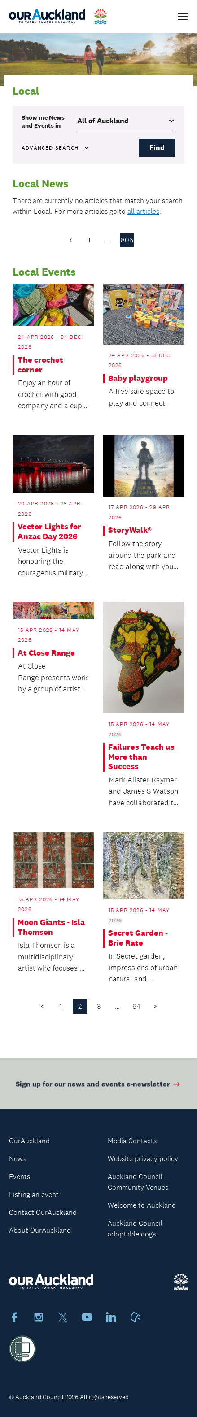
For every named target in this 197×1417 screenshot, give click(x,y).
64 (136, 1006)
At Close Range (46, 653)
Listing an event (34, 1194)
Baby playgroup (138, 378)
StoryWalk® (130, 530)
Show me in (43, 121)
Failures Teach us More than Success (141, 757)
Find (157, 147)
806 (127, 240)
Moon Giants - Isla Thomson (51, 927)
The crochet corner (40, 365)
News (17, 1158)
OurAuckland (29, 1140)
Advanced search (56, 147)
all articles (143, 211)
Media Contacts (132, 1140)
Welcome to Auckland (142, 1205)
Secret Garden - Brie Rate (138, 938)
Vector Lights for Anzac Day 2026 (49, 531)
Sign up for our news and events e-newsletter (98, 1086)
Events (19, 1176)
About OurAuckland (40, 1230)
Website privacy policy (143, 1158)
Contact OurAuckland (43, 1212)
